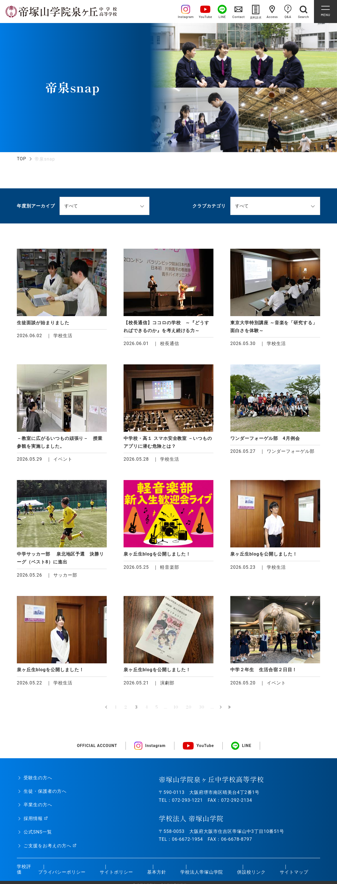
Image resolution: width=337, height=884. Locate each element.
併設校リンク (251, 872)
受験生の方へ (38, 777)
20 (189, 707)
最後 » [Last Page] (230, 707)
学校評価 (24, 869)
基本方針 (156, 872)
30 (201, 707)
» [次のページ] (220, 707)
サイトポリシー (116, 872)
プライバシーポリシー (62, 872)
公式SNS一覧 (38, 832)
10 (176, 707)
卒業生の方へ (38, 804)
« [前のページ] (106, 707)
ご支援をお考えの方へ (47, 845)
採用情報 (33, 818)
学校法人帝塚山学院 (201, 872)
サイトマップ (294, 872)
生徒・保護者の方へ (45, 791)
